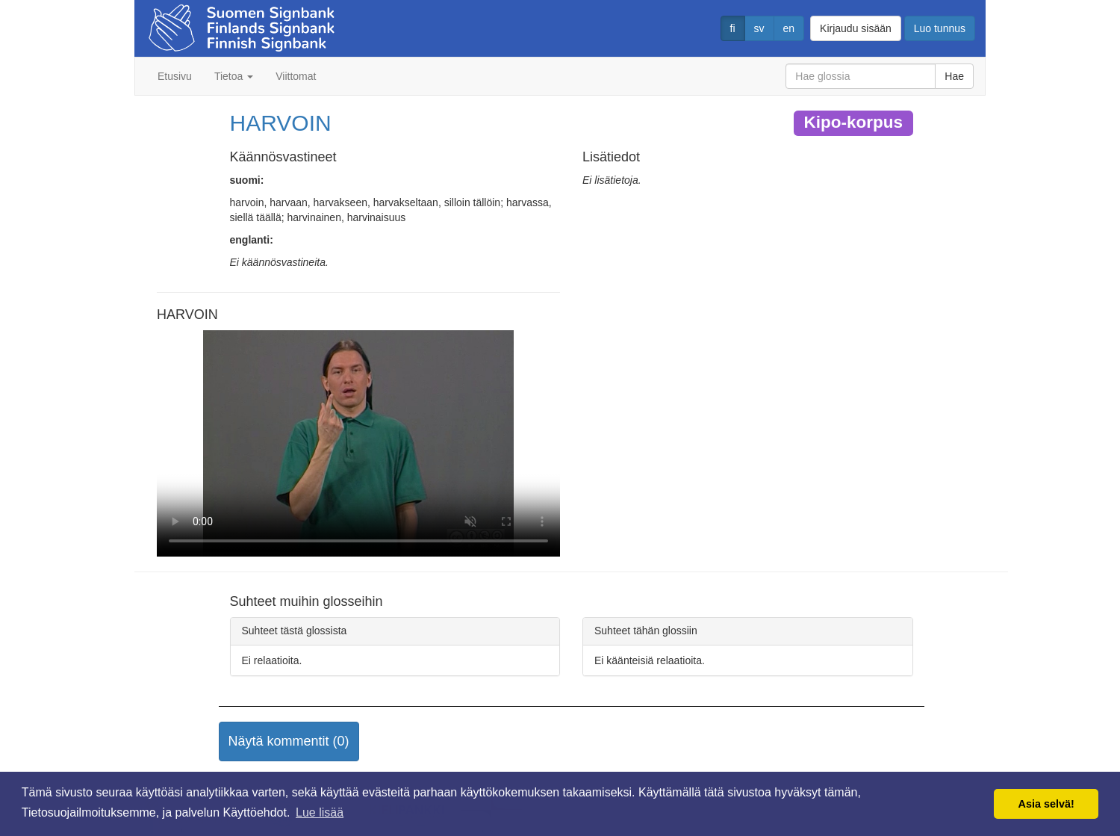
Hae (954, 76)
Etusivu (175, 76)
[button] (289, 742)
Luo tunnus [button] (939, 28)
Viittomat (296, 76)
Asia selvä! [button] (1046, 804)
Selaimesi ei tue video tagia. (358, 443)
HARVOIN (281, 123)
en (789, 28)
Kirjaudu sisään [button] (856, 28)
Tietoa (233, 76)
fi (732, 28)
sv (759, 28)
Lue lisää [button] (319, 812)
